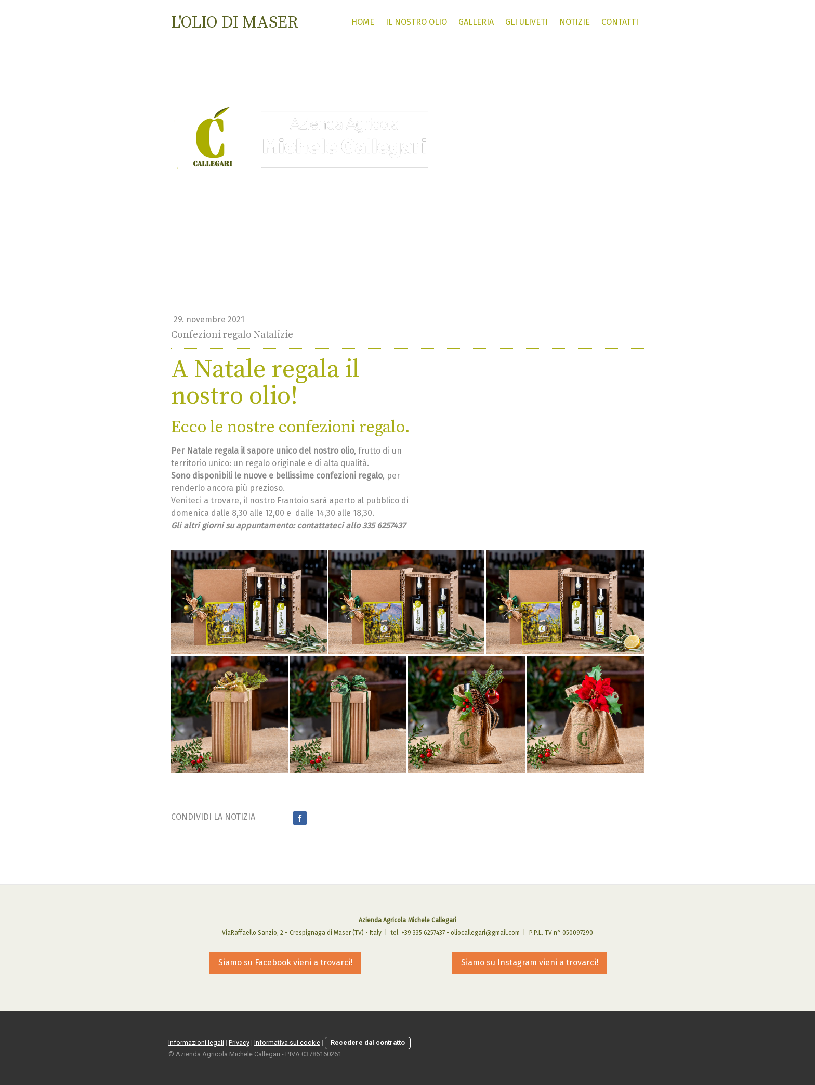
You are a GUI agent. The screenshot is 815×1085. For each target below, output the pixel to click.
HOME (362, 22)
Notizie (574, 22)
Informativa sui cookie (287, 1043)
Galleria (476, 22)
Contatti (619, 22)
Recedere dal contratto (368, 1043)
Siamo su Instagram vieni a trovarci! (529, 962)
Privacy (239, 1043)
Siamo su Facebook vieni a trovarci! (285, 962)
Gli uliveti (526, 22)
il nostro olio (416, 22)
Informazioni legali (196, 1043)
